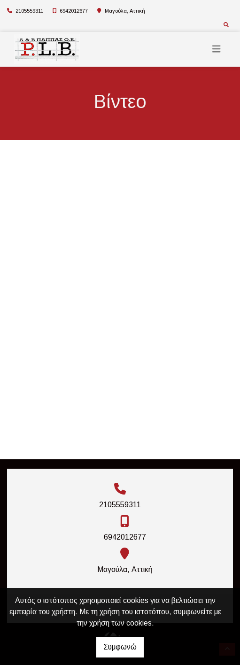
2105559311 (29, 11)
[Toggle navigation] (216, 49)
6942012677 (74, 11)
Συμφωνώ (120, 647)
